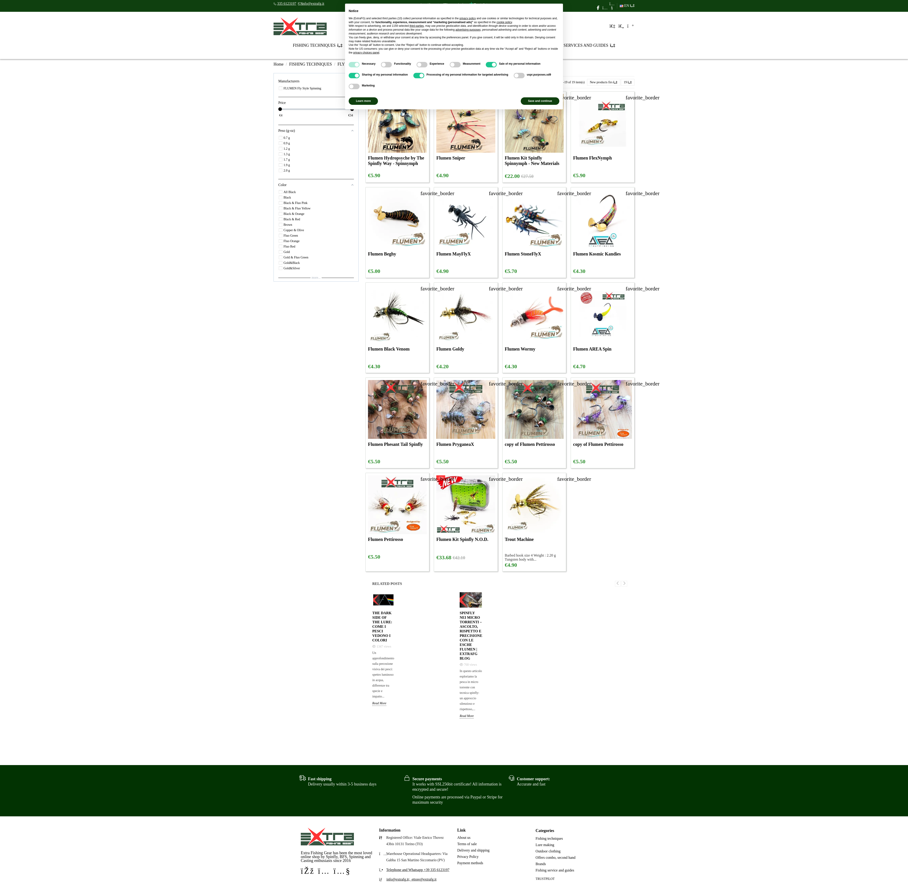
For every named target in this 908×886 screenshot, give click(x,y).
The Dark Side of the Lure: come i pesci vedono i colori (382, 626)
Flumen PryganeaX (455, 444)
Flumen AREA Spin (592, 348)
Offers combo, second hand (555, 857)
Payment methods (470, 863)
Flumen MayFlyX (453, 253)
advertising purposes (468, 29)
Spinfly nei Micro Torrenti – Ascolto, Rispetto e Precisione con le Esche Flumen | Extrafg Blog (471, 635)
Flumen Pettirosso (385, 539)
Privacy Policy (468, 857)
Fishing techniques (549, 838)
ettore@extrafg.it (424, 879)
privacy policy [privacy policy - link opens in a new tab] (467, 18)
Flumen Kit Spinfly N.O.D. (462, 539)
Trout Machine (519, 539)
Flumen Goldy (450, 348)
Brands (540, 864)
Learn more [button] (363, 101)
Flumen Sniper (450, 157)
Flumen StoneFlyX (523, 253)
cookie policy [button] (504, 22)
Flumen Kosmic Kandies (597, 253)
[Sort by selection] (603, 82)
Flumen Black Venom (389, 348)
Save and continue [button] (540, 101)
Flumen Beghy (382, 253)
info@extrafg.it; (398, 879)
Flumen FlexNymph (592, 157)
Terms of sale (467, 844)
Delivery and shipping (473, 850)
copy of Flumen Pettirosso (530, 444)
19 (628, 82)
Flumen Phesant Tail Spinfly (395, 444)
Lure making (544, 845)
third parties (417, 25)
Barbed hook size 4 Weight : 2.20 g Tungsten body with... (530, 557)
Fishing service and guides (554, 870)
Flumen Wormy (520, 348)
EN (627, 5)
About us (463, 837)
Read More (379, 703)
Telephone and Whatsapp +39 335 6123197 (417, 870)
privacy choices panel (366, 52)
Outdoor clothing (547, 851)
